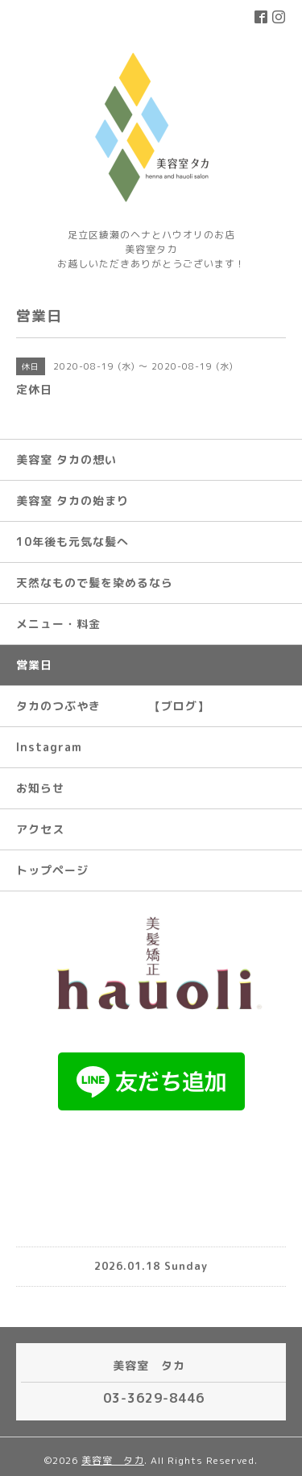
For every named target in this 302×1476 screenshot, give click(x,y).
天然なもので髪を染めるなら (94, 582)
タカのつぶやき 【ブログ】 (112, 705)
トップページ (52, 870)
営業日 (34, 664)
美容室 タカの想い (66, 459)
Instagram (49, 747)
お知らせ (40, 788)
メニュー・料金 (58, 623)
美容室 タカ (112, 1460)
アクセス (40, 829)
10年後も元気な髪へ (72, 541)
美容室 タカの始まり (72, 500)
